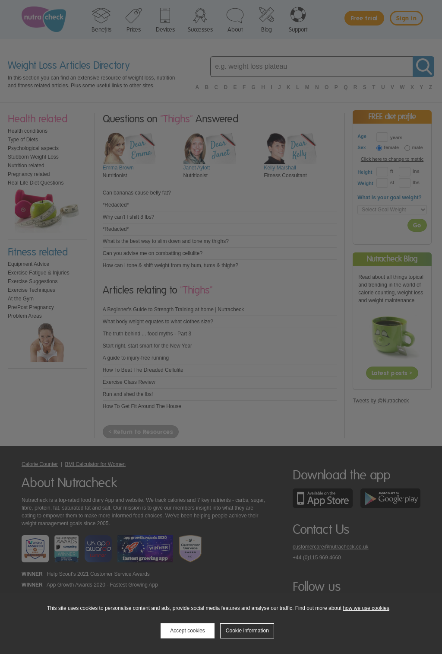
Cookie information (247, 631)
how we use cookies (366, 608)
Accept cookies (187, 631)
